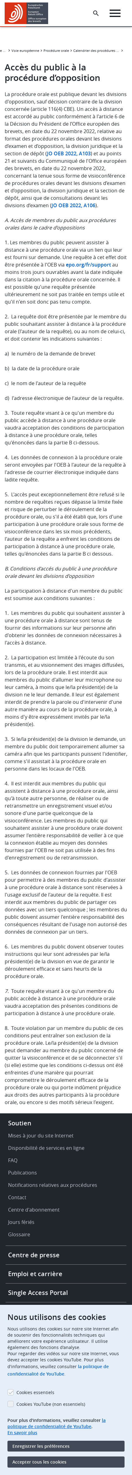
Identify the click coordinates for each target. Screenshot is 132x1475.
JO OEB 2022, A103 (69, 153)
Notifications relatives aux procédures (52, 1185)
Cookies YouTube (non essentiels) (50, 1404)
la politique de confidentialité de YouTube (56, 1423)
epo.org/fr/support (88, 264)
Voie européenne (25, 50)
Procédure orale (56, 50)
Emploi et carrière (35, 1274)
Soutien (19, 1123)
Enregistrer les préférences (41, 1446)
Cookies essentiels (35, 1392)
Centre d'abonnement (34, 1209)
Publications (22, 1172)
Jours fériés (21, 1222)
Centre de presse (34, 1255)
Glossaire (19, 1234)
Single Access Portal (38, 1292)
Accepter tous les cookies (39, 1462)
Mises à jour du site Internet (41, 1135)
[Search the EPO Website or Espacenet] (96, 13)
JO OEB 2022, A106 (73, 205)
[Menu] (115, 13)
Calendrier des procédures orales (96, 50)
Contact (17, 1197)
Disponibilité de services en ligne (46, 1148)
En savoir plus (22, 1432)
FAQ (12, 1160)
